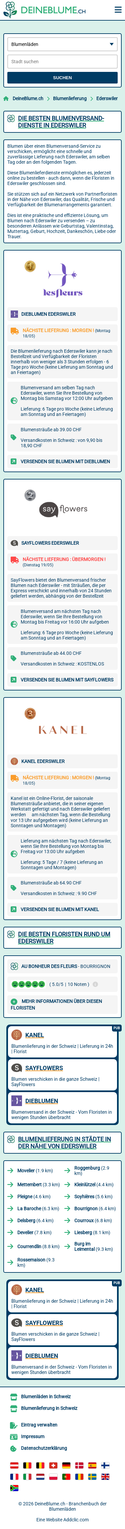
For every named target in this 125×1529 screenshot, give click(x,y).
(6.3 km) (38, 1208)
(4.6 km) (34, 1196)
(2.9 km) (91, 1170)
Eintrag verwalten (39, 1425)
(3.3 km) (38, 1184)
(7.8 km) (34, 1232)
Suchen (62, 77)
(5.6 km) (93, 1196)
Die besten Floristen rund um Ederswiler (64, 938)
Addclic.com (76, 1519)
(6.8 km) (93, 1220)
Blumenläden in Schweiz (46, 1396)
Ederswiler (107, 98)
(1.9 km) (35, 1170)
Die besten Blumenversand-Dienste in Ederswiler (61, 122)
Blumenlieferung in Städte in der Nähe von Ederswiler (64, 1143)
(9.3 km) (93, 1246)
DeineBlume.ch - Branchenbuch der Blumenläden (71, 1506)
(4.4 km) (94, 1184)
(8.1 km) (92, 1232)
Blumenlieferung (70, 98)
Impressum (32, 1436)
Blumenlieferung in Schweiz (49, 1408)
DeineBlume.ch (28, 98)
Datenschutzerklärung (44, 1448)
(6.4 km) (95, 1208)
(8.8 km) (38, 1246)
